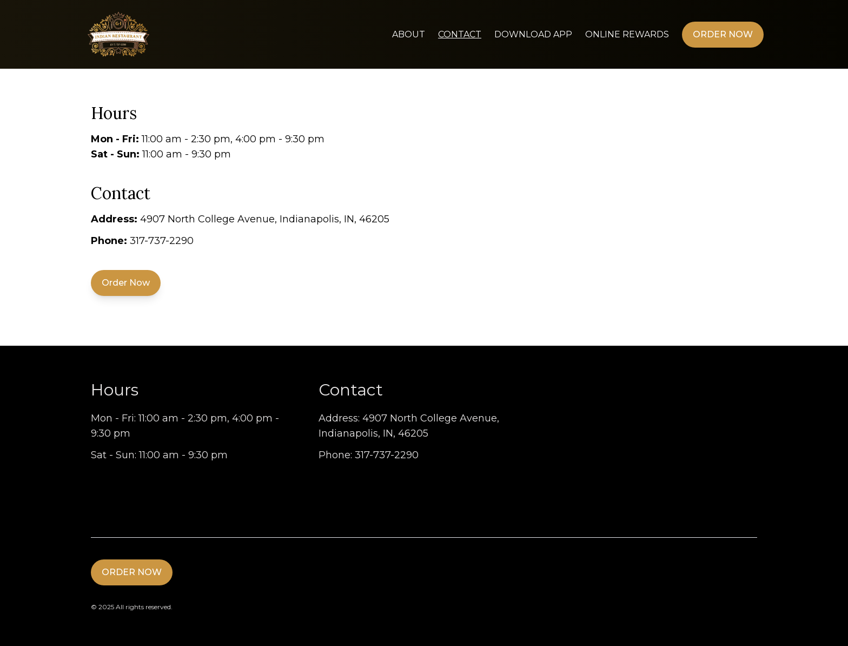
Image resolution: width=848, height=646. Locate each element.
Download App (533, 34)
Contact (459, 34)
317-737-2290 (162, 241)
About (408, 34)
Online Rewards (627, 34)
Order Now (723, 34)
